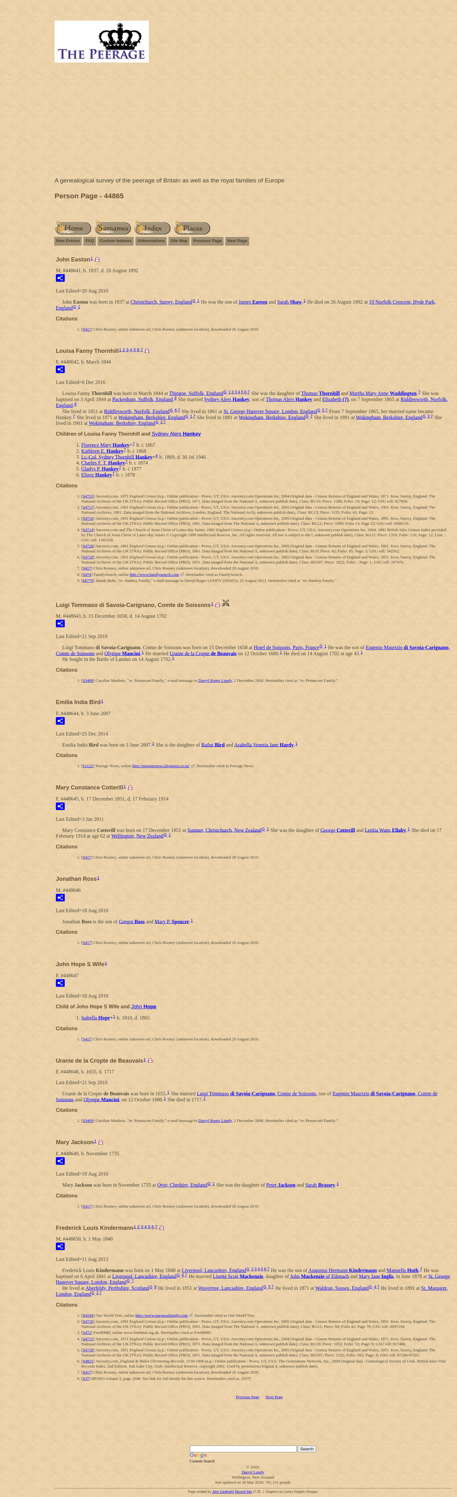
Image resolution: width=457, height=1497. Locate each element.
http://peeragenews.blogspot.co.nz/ (161, 765)
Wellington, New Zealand (137, 836)
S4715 (88, 496)
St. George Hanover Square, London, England (270, 411)
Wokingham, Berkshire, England (151, 417)
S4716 (88, 518)
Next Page (237, 240)
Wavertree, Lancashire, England (230, 1288)
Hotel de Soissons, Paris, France (286, 647)
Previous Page (207, 240)
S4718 (88, 557)
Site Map (178, 240)
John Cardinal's (223, 1492)
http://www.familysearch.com (154, 574)
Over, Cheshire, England (182, 1185)
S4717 (88, 507)
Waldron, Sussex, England (342, 1288)
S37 (86, 1378)
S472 (87, 1332)
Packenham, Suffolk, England (142, 399)
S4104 (88, 1315)
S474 (87, 574)
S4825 (88, 1361)
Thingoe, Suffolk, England (196, 393)
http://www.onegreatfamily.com (162, 1315)
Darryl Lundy (253, 1472)
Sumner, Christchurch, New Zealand (225, 830)
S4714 (88, 529)
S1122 (88, 765)
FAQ (89, 240)
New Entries (68, 240)
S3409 (88, 680)
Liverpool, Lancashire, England (214, 1270)
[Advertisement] (253, 121)
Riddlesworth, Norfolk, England (136, 411)
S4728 (88, 546)
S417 (87, 329)
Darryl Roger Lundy (215, 680)
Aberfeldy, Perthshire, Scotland (117, 1288)
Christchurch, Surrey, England (161, 302)
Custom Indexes (115, 240)
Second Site (243, 1492)
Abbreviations (151, 240)
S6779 (88, 580)
